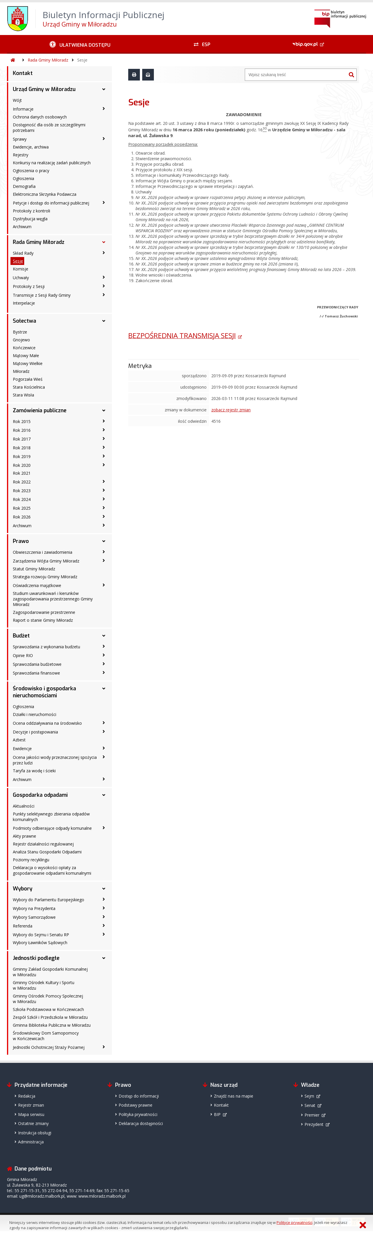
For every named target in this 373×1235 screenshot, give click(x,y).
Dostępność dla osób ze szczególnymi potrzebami (49, 127)
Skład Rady (23, 253)
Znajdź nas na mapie (233, 1096)
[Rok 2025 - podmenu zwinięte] (103, 507)
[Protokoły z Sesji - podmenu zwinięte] (103, 286)
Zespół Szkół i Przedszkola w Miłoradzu (50, 1017)
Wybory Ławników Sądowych (40, 942)
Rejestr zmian (31, 1105)
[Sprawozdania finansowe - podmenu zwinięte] (103, 672)
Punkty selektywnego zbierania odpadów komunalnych (51, 816)
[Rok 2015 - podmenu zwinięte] (103, 421)
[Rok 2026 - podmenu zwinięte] (103, 516)
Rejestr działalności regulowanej (43, 844)
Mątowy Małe (26, 355)
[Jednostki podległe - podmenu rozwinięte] (103, 958)
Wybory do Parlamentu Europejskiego (48, 899)
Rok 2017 (22, 439)
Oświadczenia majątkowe (37, 585)
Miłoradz (21, 371)
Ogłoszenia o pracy (31, 170)
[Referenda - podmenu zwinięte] (103, 925)
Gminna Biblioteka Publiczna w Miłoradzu (52, 1025)
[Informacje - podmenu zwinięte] (103, 108)
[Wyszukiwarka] (295, 75)
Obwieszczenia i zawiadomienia (42, 552)
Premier (312, 1115)
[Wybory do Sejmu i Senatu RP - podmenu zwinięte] (103, 934)
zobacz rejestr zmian (231, 410)
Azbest (19, 740)
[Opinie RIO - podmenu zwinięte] (103, 655)
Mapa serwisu (31, 1114)
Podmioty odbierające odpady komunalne (52, 828)
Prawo (21, 541)
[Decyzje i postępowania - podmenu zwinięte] (103, 731)
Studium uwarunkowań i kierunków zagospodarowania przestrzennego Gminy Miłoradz (53, 599)
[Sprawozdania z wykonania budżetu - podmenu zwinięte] (103, 646)
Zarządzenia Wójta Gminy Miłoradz (46, 561)
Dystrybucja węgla (30, 218)
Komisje (20, 269)
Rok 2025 (22, 508)
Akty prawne (24, 836)
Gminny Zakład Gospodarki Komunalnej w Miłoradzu (50, 971)
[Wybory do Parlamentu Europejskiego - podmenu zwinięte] (103, 899)
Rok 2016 (22, 430)
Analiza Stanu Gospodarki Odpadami (47, 852)
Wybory (22, 888)
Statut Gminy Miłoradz (34, 569)
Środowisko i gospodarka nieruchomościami (44, 692)
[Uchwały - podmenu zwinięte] (103, 277)
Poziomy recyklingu (31, 859)
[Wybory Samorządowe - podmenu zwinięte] (103, 916)
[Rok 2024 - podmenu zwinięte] (103, 499)
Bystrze (20, 332)
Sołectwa (24, 320)
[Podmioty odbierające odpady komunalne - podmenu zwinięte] (103, 827)
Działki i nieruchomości (34, 714)
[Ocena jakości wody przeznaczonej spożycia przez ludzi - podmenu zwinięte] (103, 756)
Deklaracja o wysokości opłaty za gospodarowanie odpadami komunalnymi (52, 870)
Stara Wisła (23, 395)
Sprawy (20, 139)
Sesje (82, 60)
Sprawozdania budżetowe (37, 664)
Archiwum (22, 226)
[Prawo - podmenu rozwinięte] (103, 541)
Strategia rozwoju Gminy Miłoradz (45, 576)
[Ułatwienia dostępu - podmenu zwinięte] (80, 44)
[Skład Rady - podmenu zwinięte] (103, 252)
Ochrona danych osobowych (40, 117)
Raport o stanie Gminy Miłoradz (43, 620)
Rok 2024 (22, 499)
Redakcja (26, 1096)
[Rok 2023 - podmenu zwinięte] (103, 490)
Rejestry (20, 155)
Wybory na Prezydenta (34, 908)
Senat (310, 1105)
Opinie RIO (23, 655)
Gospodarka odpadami (40, 795)
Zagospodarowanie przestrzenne (44, 612)
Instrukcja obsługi (34, 1133)
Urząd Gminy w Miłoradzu (44, 89)
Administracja (31, 1142)
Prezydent (314, 1124)
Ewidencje (22, 748)
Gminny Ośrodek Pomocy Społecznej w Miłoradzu (48, 998)
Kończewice (24, 347)
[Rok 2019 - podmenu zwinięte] (103, 456)
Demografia (24, 186)
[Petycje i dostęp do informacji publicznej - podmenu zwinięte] (103, 202)
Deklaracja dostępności (141, 1123)
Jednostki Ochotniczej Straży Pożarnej (49, 1047)
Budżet (21, 635)
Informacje (23, 109)
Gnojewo (21, 340)
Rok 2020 (22, 465)
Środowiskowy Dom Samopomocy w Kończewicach (46, 1035)
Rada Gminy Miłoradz (48, 60)
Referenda (22, 926)
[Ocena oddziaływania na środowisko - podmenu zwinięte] (103, 722)
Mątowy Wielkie (28, 363)
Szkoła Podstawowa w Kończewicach (48, 1009)
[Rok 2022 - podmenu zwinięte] (103, 481)
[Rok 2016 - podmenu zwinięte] (103, 429)
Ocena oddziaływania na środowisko (47, 723)
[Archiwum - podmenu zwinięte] (103, 525)
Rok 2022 (22, 482)
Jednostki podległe (36, 958)
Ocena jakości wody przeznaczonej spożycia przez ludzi (55, 760)
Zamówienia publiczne (39, 410)
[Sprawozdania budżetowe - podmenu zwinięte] (103, 663)
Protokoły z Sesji (29, 286)
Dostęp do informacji (139, 1096)
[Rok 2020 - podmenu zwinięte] (103, 464)
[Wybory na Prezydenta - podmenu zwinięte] (103, 908)
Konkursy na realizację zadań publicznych (52, 162)
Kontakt (23, 73)
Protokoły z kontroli (31, 211)
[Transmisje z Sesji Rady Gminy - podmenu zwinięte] (103, 294)
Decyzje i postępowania (35, 732)
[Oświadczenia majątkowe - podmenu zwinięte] (103, 585)
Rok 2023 (22, 490)
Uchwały (21, 277)
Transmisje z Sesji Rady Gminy (42, 295)
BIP (217, 1114)
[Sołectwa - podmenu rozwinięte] (103, 321)
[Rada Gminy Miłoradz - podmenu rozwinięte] (103, 242)
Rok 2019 (22, 456)
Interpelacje (24, 303)
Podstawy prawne (135, 1105)
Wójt (17, 100)
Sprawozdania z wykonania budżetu (46, 646)
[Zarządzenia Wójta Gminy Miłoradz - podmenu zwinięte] (103, 560)
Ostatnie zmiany (33, 1123)
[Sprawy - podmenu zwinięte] (103, 138)
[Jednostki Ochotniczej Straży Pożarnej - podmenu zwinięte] (103, 1046)
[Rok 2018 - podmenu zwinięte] (103, 447)
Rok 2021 (22, 473)
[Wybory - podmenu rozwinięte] (103, 888)
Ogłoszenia (23, 178)
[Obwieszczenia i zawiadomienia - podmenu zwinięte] (103, 551)
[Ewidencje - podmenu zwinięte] (103, 748)
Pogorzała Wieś (28, 379)
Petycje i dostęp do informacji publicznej (51, 203)
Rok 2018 (22, 447)
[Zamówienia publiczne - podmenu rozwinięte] (103, 410)
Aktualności (23, 806)
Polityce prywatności (294, 1222)
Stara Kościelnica (29, 387)
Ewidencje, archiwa (31, 147)
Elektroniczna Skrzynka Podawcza (44, 194)
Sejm (309, 1096)
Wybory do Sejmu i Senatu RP (41, 934)
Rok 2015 (22, 421)
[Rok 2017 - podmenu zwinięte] (103, 438)
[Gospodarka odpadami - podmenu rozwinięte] (103, 795)
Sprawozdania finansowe (36, 673)
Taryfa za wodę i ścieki (34, 770)
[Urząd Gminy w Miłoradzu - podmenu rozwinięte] (103, 89)
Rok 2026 (22, 517)
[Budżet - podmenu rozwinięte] (103, 635)
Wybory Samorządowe (34, 917)
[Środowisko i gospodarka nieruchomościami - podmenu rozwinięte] (103, 688)
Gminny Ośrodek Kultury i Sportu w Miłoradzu (43, 985)
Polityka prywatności (138, 1114)
